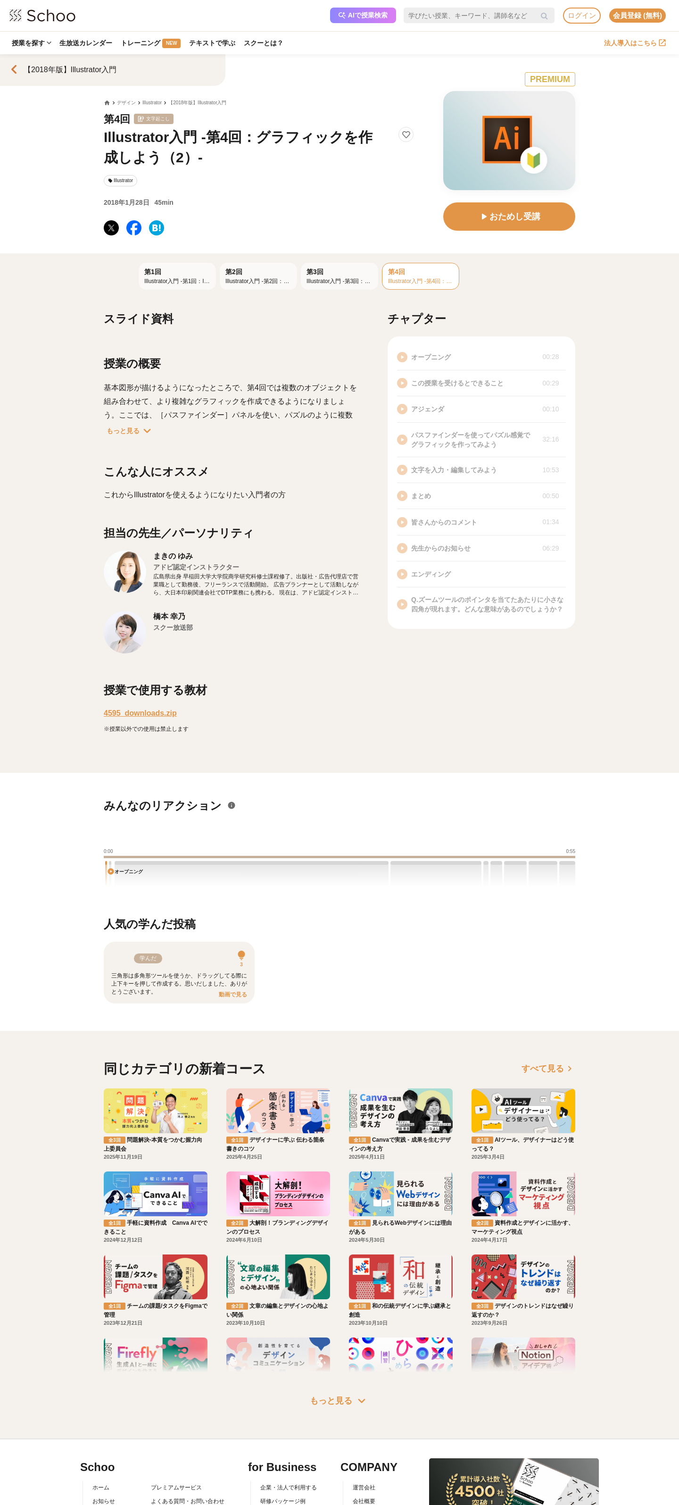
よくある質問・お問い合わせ (187, 1501)
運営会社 (364, 1487)
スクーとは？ (264, 43)
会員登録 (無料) (637, 15)
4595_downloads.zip (140, 713)
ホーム (100, 1487)
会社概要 (364, 1501)
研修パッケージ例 (283, 1501)
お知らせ (103, 1501)
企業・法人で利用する (288, 1487)
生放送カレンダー (86, 43)
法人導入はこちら (635, 43)
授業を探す (31, 43)
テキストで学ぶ (213, 43)
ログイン (582, 15)
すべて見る (548, 1068)
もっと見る (131, 430)
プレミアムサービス (176, 1487)
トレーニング (151, 43)
